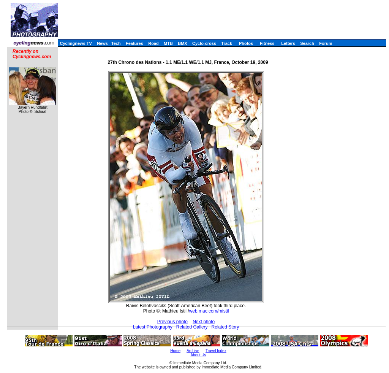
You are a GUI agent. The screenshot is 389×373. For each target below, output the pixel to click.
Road (153, 43)
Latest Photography (152, 327)
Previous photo (172, 321)
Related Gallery (192, 327)
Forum (325, 43)
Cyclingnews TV (76, 43)
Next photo (204, 321)
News (102, 43)
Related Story (225, 327)
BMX (182, 43)
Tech (116, 43)
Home (175, 351)
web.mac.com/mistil (209, 311)
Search (307, 43)
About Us (198, 355)
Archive (193, 351)
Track (226, 43)
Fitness (267, 43)
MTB (168, 43)
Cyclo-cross (204, 43)
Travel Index (216, 351)
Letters (288, 43)
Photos (246, 43)
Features (134, 43)
